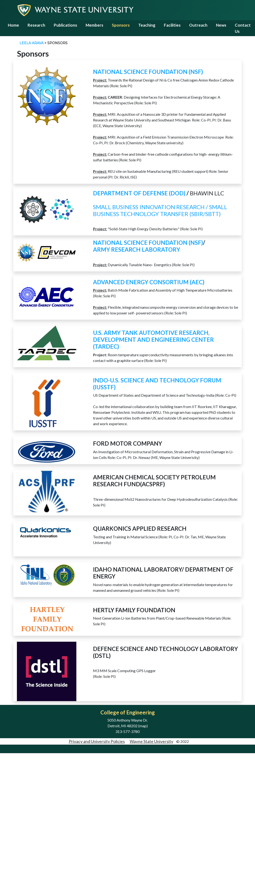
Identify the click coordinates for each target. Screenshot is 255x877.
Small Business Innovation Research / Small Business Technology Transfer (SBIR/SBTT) (160, 210)
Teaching (146, 25)
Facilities (172, 25)
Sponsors (121, 25)
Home (13, 25)
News (221, 25)
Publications (65, 25)
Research (36, 25)
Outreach (198, 25)
